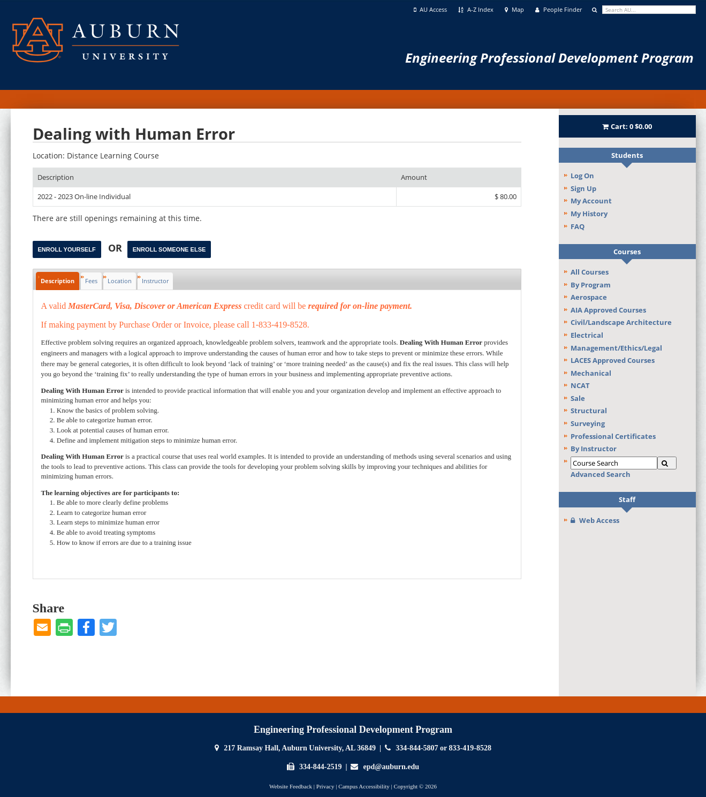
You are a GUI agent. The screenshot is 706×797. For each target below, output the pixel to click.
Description (57, 281)
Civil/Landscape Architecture (621, 322)
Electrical (587, 335)
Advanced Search (601, 474)
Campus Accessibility (364, 786)
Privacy (325, 786)
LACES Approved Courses (613, 360)
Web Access (595, 520)
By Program (591, 285)
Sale (578, 398)
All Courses (590, 272)
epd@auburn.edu (391, 767)
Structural (589, 410)
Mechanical (591, 373)
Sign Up (583, 188)
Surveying (588, 423)
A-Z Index (476, 9)
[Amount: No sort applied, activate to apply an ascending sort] (459, 177)
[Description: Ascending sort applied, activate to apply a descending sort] (214, 177)
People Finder (558, 9)
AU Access (430, 9)
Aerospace (589, 297)
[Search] (667, 463)
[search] (649, 9)
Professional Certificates (613, 436)
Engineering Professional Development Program (549, 57)
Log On (582, 175)
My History (589, 213)
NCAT (580, 385)
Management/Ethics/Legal (616, 348)
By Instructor (594, 448)
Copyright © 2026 (414, 786)
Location (120, 281)
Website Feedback (290, 786)
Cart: (627, 126)
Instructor (155, 281)
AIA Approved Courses (608, 310)
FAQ (577, 226)
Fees (91, 281)
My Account (591, 201)
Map (514, 9)
